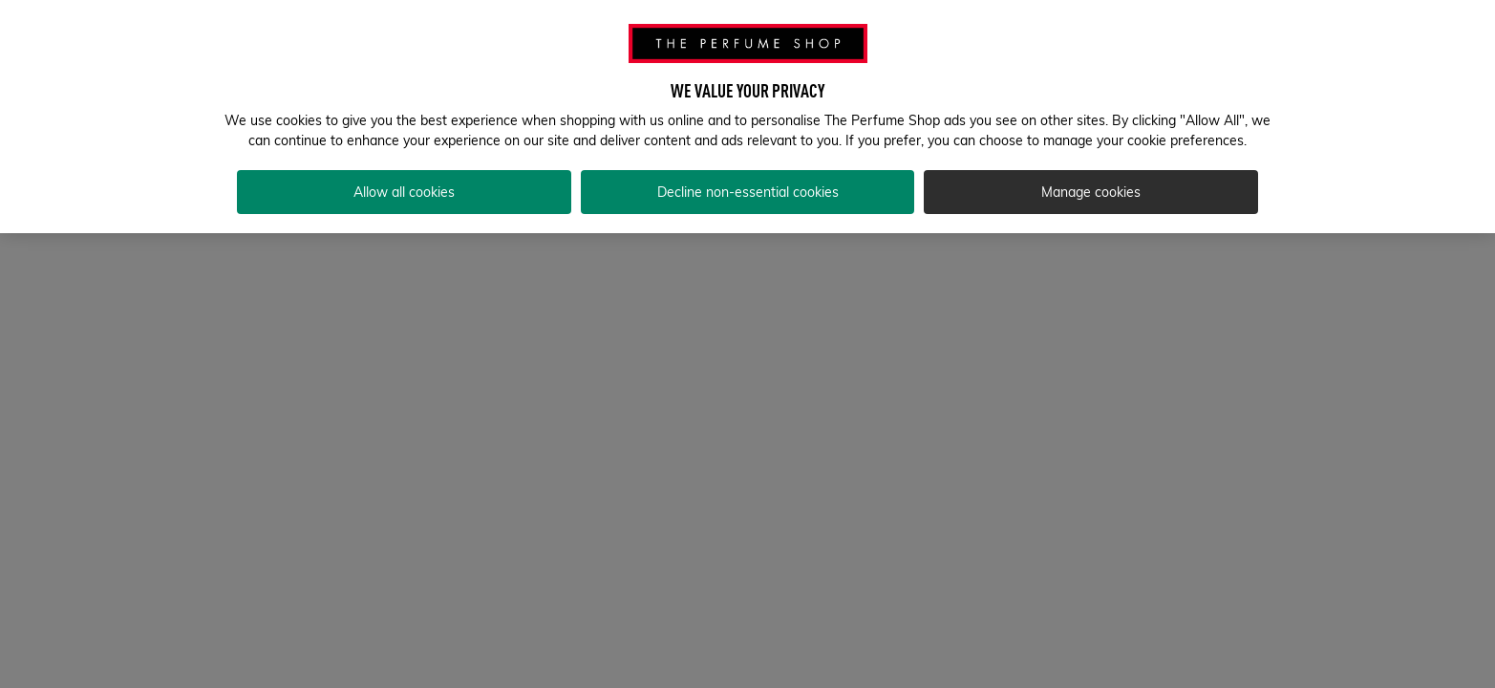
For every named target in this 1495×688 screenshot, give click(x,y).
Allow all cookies (404, 192)
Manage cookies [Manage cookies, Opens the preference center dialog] (1091, 192)
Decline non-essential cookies (748, 192)
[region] (747, 116)
